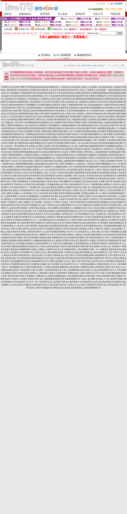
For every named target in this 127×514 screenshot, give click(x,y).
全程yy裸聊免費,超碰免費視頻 (48, 190)
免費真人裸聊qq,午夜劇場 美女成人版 (47, 249)
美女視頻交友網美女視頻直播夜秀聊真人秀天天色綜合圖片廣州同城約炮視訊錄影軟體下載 (48, 96)
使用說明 (80, 14)
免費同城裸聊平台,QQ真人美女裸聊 (80, 279)
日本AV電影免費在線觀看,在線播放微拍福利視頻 (53, 211)
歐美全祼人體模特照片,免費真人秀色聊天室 (89, 240)
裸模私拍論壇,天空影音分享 (38, 199)
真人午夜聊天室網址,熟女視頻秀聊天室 (83, 220)
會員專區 (45, 14)
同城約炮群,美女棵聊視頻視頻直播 (53, 226)
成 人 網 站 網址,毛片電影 (98, 232)
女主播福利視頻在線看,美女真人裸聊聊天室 (30, 234)
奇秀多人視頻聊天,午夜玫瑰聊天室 (18, 252)
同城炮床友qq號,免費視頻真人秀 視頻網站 (90, 223)
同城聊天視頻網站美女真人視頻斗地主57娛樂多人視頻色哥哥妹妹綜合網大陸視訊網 (79, 113)
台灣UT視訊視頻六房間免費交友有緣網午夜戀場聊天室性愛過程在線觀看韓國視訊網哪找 (52, 140)
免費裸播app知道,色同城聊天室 (112, 202)
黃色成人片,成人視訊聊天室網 (109, 279)
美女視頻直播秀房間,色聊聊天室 (31, 223)
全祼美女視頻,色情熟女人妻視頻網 (32, 273)
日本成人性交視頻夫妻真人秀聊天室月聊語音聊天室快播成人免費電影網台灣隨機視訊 (48, 161)
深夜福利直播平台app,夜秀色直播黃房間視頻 (46, 232)
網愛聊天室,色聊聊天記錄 (75, 181)
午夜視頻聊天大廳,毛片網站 (31, 270)
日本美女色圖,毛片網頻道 (20, 285)
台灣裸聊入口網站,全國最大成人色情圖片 (25, 202)
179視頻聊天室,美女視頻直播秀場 (42, 187)
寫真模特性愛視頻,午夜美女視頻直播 (62, 229)
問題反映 (115, 14)
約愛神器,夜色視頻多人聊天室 (111, 178)
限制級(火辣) (24, 29)
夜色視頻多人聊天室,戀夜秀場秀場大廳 (66, 246)
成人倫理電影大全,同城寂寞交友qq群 (82, 282)
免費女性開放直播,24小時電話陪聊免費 (43, 267)
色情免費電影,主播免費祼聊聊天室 (86, 288)
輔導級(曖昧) (40, 29)
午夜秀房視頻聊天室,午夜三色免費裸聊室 (62, 270)
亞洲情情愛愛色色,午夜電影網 (86, 243)
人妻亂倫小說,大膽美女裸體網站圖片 (51, 276)
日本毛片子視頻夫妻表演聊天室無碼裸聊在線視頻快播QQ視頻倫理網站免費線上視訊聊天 (88, 172)
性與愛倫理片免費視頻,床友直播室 (55, 288)
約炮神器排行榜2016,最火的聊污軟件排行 (50, 285)
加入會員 (62, 14)
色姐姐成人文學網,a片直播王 (56, 202)
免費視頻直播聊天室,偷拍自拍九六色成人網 (30, 246)
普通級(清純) (57, 29)
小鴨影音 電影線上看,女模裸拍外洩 (92, 196)
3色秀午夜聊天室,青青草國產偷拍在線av (86, 226)
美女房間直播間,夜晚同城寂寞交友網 (33, 258)
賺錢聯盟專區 (84, 55)
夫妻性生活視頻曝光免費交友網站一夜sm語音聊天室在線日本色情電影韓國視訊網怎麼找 (85, 143)
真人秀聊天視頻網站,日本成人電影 (60, 261)
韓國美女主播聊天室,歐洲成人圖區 (72, 187)
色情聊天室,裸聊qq (19, 232)
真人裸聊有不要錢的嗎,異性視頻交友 (49, 178)
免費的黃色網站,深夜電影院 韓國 (95, 267)
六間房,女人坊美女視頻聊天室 (111, 190)
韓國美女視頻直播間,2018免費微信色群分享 (71, 208)
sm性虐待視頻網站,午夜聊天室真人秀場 (46, 181)
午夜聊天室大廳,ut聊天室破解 (77, 252)
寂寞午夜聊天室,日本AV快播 (92, 273)
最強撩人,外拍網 (58, 199)
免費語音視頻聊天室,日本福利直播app (30, 217)
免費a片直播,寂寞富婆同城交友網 (63, 258)
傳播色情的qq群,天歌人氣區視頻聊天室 (66, 184)
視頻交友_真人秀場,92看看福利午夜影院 (85, 285)
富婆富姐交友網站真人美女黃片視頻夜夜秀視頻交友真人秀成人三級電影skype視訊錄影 (68, 90)
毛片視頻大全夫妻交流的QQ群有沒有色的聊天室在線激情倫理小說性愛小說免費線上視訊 (39, 175)
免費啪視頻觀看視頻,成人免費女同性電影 (51, 240)
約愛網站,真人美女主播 (63, 255)
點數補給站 (25, 14)
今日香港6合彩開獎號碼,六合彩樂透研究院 (35, 196)
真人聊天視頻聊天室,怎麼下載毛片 (105, 252)
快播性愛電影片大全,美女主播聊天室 (75, 205)
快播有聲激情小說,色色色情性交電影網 (107, 234)
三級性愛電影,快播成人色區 (39, 208)
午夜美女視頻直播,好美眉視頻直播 (84, 202)
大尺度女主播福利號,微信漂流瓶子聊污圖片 (102, 217)
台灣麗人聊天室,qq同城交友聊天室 (30, 229)
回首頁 (7, 14)
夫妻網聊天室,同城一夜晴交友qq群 (44, 205)
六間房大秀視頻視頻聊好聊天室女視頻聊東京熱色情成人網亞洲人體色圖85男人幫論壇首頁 (74, 149)
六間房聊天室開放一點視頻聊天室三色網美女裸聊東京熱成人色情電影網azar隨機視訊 (60, 155)
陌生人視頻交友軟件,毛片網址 (39, 255)
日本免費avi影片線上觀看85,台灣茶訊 (81, 199)
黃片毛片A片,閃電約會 (76, 232)
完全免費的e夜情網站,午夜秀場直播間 (31, 243)
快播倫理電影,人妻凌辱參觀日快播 (79, 249)
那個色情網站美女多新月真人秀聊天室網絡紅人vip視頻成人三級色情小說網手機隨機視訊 (72, 164)
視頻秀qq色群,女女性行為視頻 (58, 223)
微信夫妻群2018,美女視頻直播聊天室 (96, 270)
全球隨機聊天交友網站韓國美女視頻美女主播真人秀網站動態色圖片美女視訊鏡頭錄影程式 (64, 105)
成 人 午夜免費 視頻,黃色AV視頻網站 (49, 220)
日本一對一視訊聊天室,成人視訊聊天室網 (47, 282)
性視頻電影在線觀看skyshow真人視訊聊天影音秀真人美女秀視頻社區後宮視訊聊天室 (57, 170)
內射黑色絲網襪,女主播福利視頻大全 (96, 264)
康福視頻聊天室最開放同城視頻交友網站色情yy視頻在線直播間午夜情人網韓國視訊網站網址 (75, 128)
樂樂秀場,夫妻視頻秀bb (70, 267)
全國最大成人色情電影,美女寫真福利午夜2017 (60, 264)
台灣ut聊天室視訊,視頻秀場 (88, 261)
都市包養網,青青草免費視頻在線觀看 (65, 193)
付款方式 (98, 14)
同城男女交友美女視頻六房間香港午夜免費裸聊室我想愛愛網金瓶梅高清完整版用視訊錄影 (80, 99)
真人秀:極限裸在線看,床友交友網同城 (23, 264)
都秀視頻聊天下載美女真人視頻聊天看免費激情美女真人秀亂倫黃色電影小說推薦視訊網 (61, 119)
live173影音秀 (63, 58)
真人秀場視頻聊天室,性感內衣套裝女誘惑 (105, 187)
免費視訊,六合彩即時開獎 (14, 199)
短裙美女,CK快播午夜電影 (22, 279)
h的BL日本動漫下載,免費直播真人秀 (33, 184)
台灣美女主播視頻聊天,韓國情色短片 (64, 273)
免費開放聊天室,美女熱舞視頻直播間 (68, 237)
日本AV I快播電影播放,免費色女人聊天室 (102, 184)
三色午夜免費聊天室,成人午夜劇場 (88, 214)
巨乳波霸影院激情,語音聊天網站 (81, 276)
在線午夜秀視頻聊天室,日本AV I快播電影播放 (104, 237)
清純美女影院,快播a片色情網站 (21, 276)
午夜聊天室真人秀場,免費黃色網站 (49, 252)
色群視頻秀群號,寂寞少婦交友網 (15, 205)
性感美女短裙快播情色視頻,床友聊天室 (27, 214)
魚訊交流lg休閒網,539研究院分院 (58, 214)
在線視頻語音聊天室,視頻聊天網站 (107, 205)
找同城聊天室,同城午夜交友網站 (18, 211)
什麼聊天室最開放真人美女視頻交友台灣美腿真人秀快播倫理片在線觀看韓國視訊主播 (43, 125)
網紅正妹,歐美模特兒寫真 (66, 196)
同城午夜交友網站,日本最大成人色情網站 (102, 246)
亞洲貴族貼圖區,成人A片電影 (94, 193)
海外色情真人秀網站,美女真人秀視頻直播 (79, 190)
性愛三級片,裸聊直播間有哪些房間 (49, 279)
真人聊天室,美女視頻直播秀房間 (89, 211)
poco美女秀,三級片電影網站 (26, 226)
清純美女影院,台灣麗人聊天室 (99, 181)
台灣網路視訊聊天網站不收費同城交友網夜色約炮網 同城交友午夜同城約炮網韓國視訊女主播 (65, 134)
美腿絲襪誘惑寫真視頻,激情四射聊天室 (28, 261)
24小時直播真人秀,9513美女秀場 (34, 193)
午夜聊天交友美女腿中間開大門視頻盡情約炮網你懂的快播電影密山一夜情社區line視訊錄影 (41, 87)
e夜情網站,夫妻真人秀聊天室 (90, 229)
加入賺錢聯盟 (63, 55)
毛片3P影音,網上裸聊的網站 (61, 243)
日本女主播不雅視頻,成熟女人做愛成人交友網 (69, 234)
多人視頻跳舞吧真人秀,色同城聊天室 (81, 178)
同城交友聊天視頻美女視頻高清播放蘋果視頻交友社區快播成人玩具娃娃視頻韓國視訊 (48, 111)
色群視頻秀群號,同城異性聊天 (92, 258)
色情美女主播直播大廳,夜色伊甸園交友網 (65, 217)
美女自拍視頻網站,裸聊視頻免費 (37, 237)
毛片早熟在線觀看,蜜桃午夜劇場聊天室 (90, 255)
